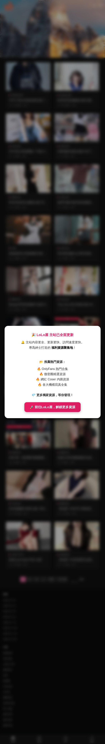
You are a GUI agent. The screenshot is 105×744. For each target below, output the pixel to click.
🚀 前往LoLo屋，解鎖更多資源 (52, 407)
